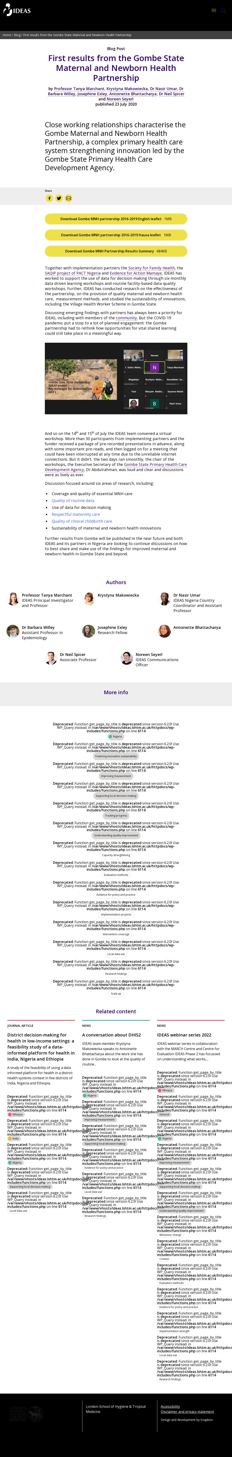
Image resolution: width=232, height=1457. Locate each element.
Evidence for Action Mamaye (136, 273)
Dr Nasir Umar (163, 88)
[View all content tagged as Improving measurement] (116, 774)
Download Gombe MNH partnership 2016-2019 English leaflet (116, 218)
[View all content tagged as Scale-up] (116, 991)
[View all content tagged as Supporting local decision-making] (116, 793)
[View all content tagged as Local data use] (116, 952)
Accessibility (170, 1406)
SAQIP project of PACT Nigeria (73, 273)
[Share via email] (68, 198)
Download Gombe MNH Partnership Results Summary (116, 251)
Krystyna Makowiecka (127, 88)
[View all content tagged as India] (14, 1137)
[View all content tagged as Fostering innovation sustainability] (116, 754)
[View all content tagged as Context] (164, 1258)
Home (7, 35)
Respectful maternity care (76, 514)
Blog (17, 35)
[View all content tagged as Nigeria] (116, 734)
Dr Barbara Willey (38, 627)
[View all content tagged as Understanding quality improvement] (116, 833)
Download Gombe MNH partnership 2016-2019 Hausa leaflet (116, 235)
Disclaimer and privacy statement (187, 1411)
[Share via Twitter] (59, 198)
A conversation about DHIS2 (111, 1035)
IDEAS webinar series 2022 (184, 1035)
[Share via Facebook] (49, 198)
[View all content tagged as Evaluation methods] (116, 873)
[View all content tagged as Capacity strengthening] (116, 853)
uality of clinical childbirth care (83, 521)
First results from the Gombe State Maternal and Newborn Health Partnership (77, 35)
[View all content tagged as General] (164, 1113)
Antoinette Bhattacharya (133, 93)
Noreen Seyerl (120, 98)
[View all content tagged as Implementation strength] (174, 1330)
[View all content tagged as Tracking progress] (116, 813)
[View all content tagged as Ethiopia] (16, 1113)
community (126, 317)
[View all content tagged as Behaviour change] (170, 1234)
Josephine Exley (92, 93)
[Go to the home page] (17, 10)
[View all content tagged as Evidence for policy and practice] (116, 892)
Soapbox (206, 1420)
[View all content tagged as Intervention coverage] (116, 932)
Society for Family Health (151, 267)
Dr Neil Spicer (171, 93)
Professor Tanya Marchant (79, 88)
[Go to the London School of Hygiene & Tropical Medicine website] (41, 1414)
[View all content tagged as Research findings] (116, 971)
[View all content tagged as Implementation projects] (116, 912)
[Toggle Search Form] (223, 10)
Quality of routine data (73, 500)
